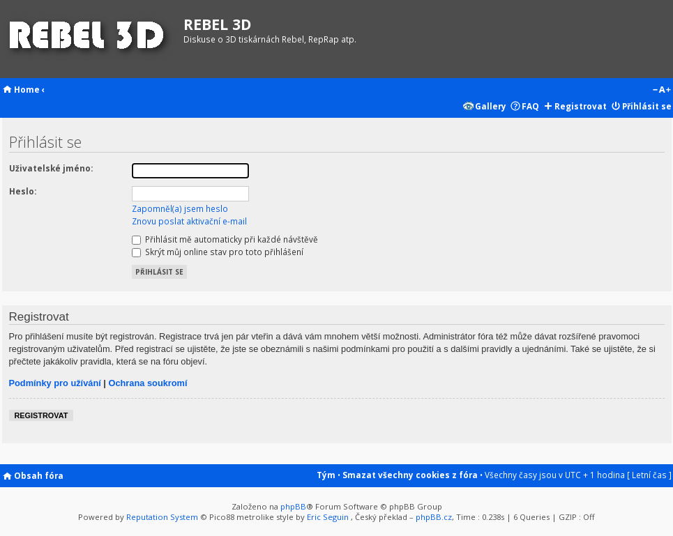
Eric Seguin (328, 517)
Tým (326, 474)
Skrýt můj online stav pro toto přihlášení (217, 251)
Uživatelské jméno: (51, 168)
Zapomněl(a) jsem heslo (180, 208)
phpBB (293, 506)
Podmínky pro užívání (55, 383)
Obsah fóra (38, 475)
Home (27, 89)
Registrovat (580, 106)
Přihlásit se (647, 106)
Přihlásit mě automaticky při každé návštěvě (225, 239)
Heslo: (22, 191)
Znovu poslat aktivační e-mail (189, 221)
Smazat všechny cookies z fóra (410, 474)
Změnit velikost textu (661, 90)
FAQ (530, 106)
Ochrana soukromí (147, 383)
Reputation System (162, 517)
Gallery (490, 106)
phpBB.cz (434, 517)
